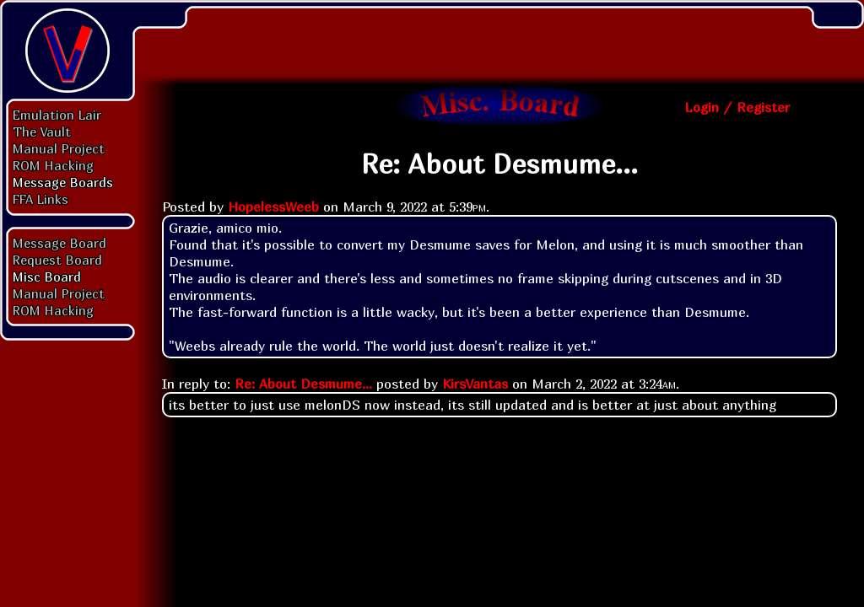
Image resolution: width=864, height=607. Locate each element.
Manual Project (59, 148)
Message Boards (63, 182)
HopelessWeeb (273, 206)
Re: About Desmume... (303, 383)
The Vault (42, 131)
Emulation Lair (57, 114)
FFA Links (40, 199)
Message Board (59, 242)
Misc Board (47, 276)
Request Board (57, 259)
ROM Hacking (53, 165)
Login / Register (737, 107)
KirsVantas (475, 383)
